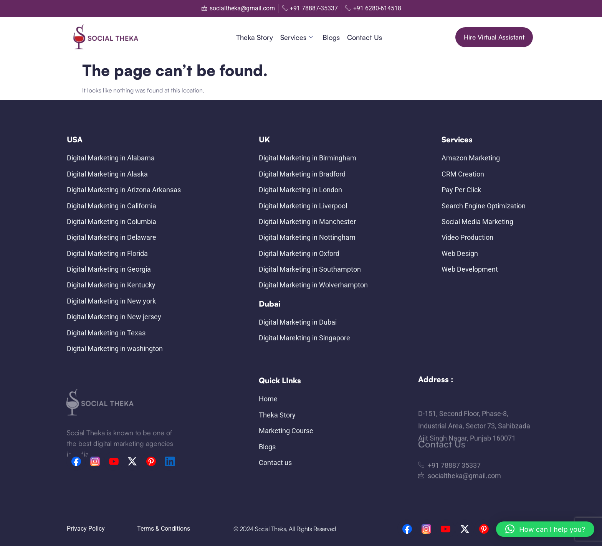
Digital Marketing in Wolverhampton (313, 285)
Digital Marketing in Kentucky (111, 285)
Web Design (460, 253)
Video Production (467, 237)
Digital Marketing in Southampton (310, 269)
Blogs (331, 37)
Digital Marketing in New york (111, 301)
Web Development (470, 269)
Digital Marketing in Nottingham (307, 237)
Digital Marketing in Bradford (302, 174)
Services (296, 37)
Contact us (364, 37)
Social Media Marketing (477, 222)
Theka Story (254, 37)
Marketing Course (286, 431)
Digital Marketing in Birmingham (307, 158)
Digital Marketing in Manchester (307, 222)
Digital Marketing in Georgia (109, 269)
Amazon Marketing (471, 158)
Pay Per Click (461, 190)
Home (268, 399)
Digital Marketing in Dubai (298, 322)
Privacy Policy (86, 528)
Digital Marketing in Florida (107, 253)
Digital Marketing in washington (115, 349)
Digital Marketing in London (300, 190)
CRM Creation (463, 174)
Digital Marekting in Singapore (304, 338)
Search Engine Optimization (484, 206)
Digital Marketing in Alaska (107, 174)
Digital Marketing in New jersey (114, 317)
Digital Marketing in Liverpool (303, 206)
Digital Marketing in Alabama (111, 158)
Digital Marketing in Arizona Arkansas (124, 190)
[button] (545, 529)
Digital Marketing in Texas (106, 333)
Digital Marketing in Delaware (111, 237)
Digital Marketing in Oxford (299, 253)
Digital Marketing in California (111, 206)
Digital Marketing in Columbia (111, 222)
